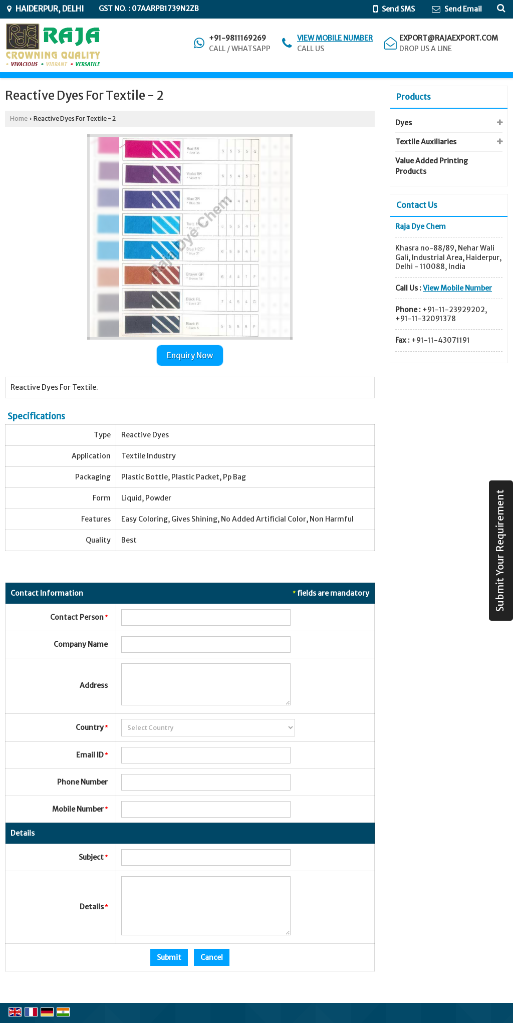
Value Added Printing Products (431, 166)
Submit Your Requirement (500, 550)
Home (19, 118)
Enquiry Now (190, 355)
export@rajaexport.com (448, 38)
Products (413, 97)
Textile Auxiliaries (425, 141)
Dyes (403, 122)
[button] (335, 38)
